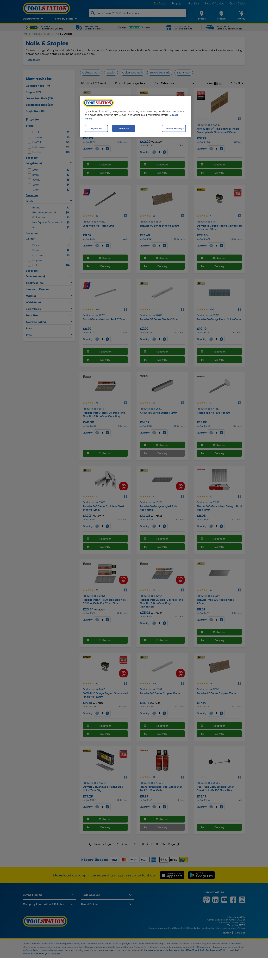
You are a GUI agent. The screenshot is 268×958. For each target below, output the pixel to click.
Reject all (96, 128)
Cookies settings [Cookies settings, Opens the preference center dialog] (174, 128)
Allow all (124, 128)
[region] (135, 116)
